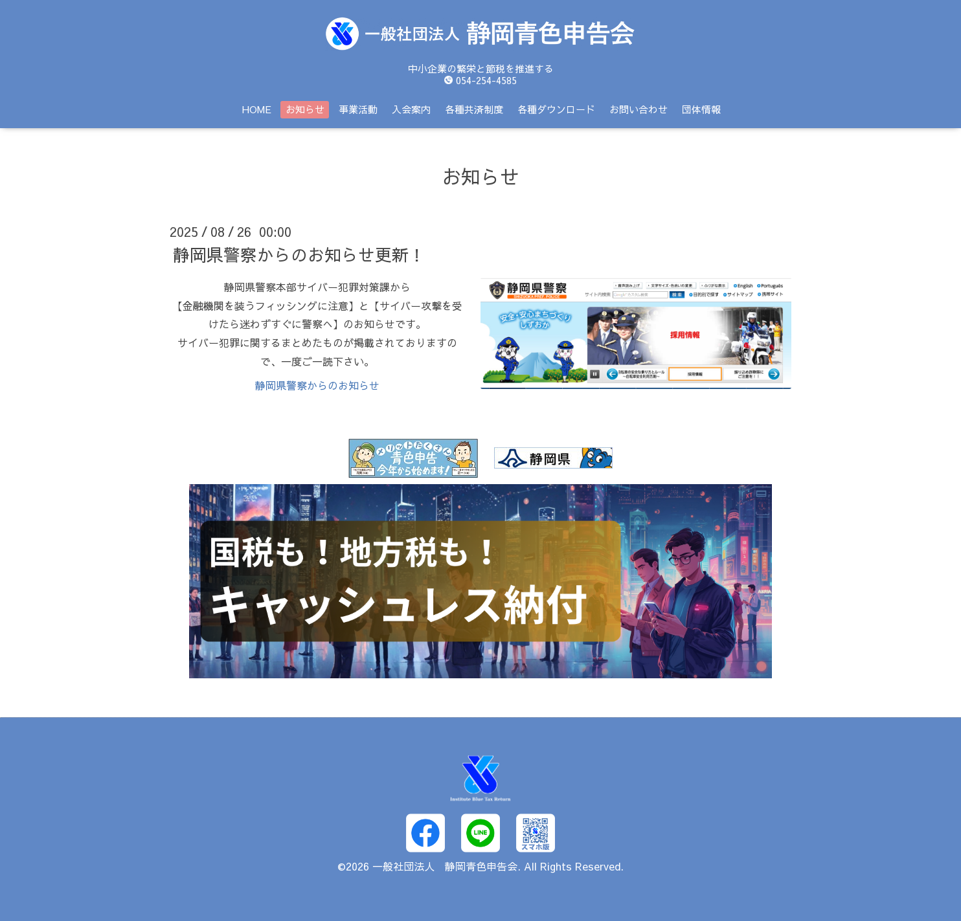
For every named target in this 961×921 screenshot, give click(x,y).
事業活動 (358, 109)
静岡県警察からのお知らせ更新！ (299, 254)
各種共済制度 (474, 109)
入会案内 (411, 109)
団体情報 (701, 109)
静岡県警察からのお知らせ (317, 385)
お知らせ (305, 109)
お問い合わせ (638, 109)
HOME (256, 109)
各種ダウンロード (556, 109)
